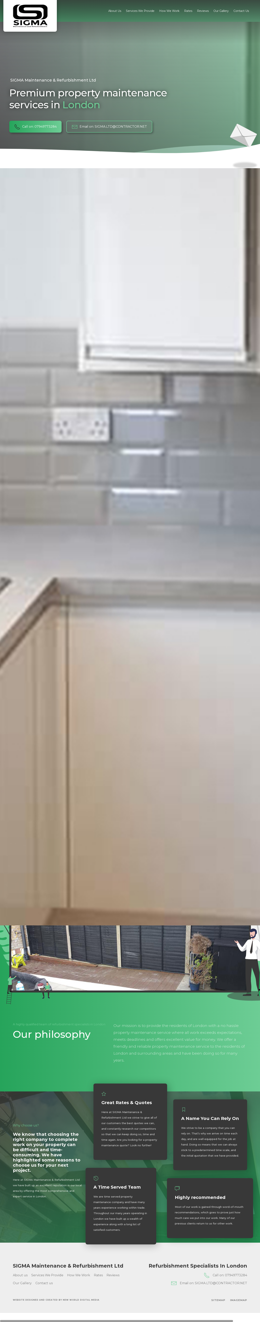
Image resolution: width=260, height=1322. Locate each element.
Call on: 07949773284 (35, 127)
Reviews (203, 11)
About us (114, 11)
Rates (188, 11)
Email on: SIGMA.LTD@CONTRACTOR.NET (109, 127)
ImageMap (238, 1300)
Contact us (241, 11)
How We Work (169, 11)
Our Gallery (221, 11)
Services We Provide (140, 11)
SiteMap (218, 1300)
